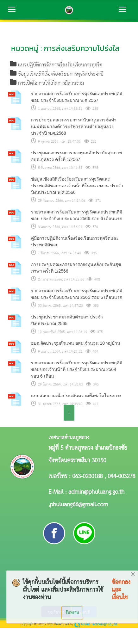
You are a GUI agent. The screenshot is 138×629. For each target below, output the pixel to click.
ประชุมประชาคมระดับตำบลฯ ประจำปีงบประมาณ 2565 (67, 321)
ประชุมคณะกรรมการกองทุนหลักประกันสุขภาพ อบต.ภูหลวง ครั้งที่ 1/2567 (76, 157)
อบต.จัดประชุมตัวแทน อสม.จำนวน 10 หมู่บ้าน (75, 344)
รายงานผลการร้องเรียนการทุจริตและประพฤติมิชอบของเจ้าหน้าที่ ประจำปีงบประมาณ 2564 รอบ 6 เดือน (76, 370)
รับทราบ (72, 613)
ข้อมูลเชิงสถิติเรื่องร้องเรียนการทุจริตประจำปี (57, 75)
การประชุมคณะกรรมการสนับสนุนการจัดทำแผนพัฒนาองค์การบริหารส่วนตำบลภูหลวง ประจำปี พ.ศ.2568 (73, 127)
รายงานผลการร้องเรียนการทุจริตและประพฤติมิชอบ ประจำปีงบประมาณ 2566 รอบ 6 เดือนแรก (76, 216)
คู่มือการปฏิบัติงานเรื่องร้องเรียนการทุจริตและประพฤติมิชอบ (75, 242)
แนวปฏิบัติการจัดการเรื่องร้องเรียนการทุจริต (56, 65)
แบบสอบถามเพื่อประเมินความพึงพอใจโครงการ (76, 396)
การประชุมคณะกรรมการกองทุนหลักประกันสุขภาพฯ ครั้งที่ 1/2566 (76, 268)
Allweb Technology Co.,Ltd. (96, 625)
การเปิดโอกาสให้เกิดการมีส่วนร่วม (47, 84)
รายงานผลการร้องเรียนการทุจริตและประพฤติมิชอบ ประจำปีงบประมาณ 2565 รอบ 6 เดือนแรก (76, 295)
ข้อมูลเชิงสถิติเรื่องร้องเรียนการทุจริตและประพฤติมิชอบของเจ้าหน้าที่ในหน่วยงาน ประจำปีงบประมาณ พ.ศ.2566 (77, 186)
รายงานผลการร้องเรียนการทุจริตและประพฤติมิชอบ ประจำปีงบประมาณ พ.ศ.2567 (76, 98)
